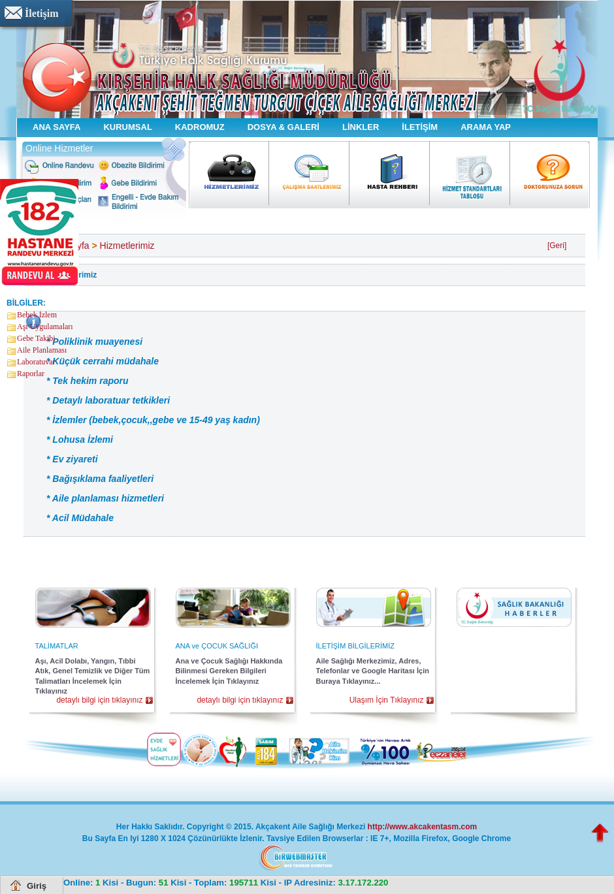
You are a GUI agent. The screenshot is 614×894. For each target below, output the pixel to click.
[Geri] (556, 245)
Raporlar (30, 373)
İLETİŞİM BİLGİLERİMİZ (355, 646)
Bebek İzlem (37, 314)
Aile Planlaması (42, 350)
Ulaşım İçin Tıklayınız (386, 700)
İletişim (42, 13)
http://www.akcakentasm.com (422, 826)
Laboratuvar (36, 361)
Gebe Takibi (36, 338)
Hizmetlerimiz (127, 245)
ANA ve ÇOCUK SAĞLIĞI (217, 646)
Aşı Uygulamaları (45, 326)
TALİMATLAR (56, 646)
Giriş (36, 886)
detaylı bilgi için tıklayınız (99, 700)
